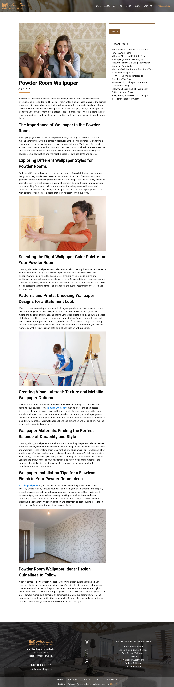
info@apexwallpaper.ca (41, 669)
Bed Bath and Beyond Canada (133, 649)
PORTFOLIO (125, 5)
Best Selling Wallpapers (133, 653)
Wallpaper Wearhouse (133, 659)
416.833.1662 (164, 5)
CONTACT (149, 5)
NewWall (133, 656)
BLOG (137, 5)
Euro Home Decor (133, 666)
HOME (98, 5)
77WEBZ (113, 684)
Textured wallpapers (56, 407)
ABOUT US (109, 5)
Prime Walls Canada (133, 646)
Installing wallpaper (28, 485)
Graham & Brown (133, 663)
